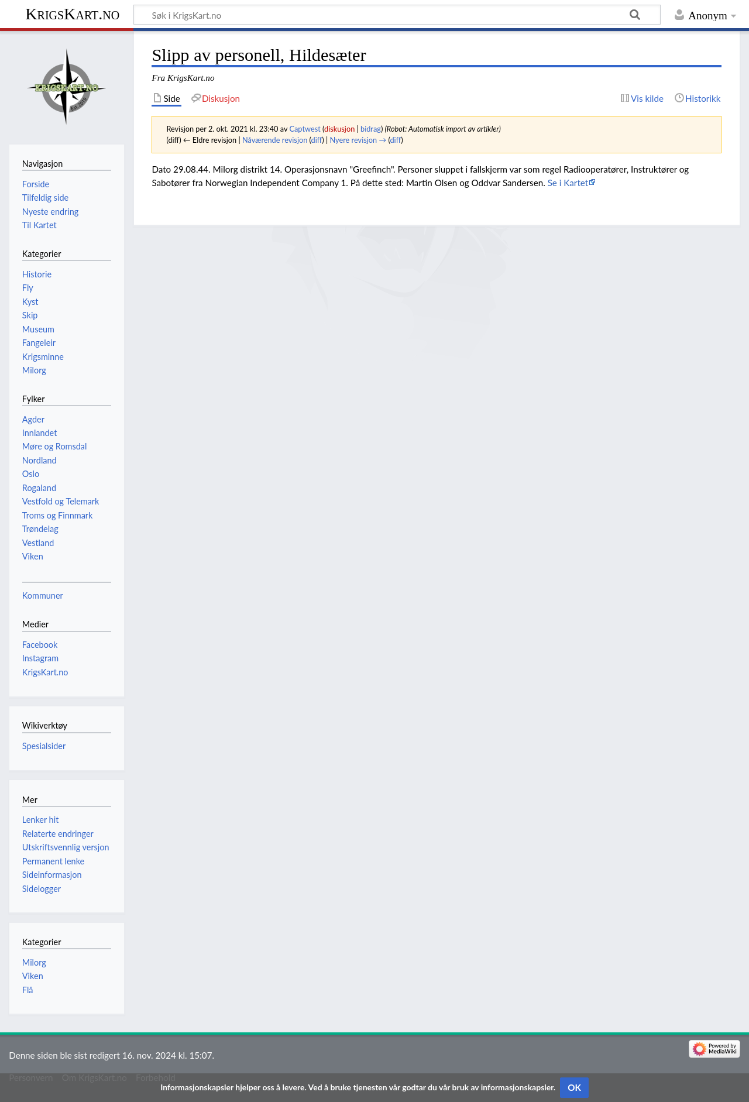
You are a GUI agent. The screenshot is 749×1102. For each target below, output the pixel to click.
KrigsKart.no (72, 14)
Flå (27, 990)
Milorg (34, 962)
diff (316, 140)
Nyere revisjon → (358, 140)
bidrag (370, 128)
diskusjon (339, 128)
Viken (32, 976)
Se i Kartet (568, 182)
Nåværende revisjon (274, 140)
